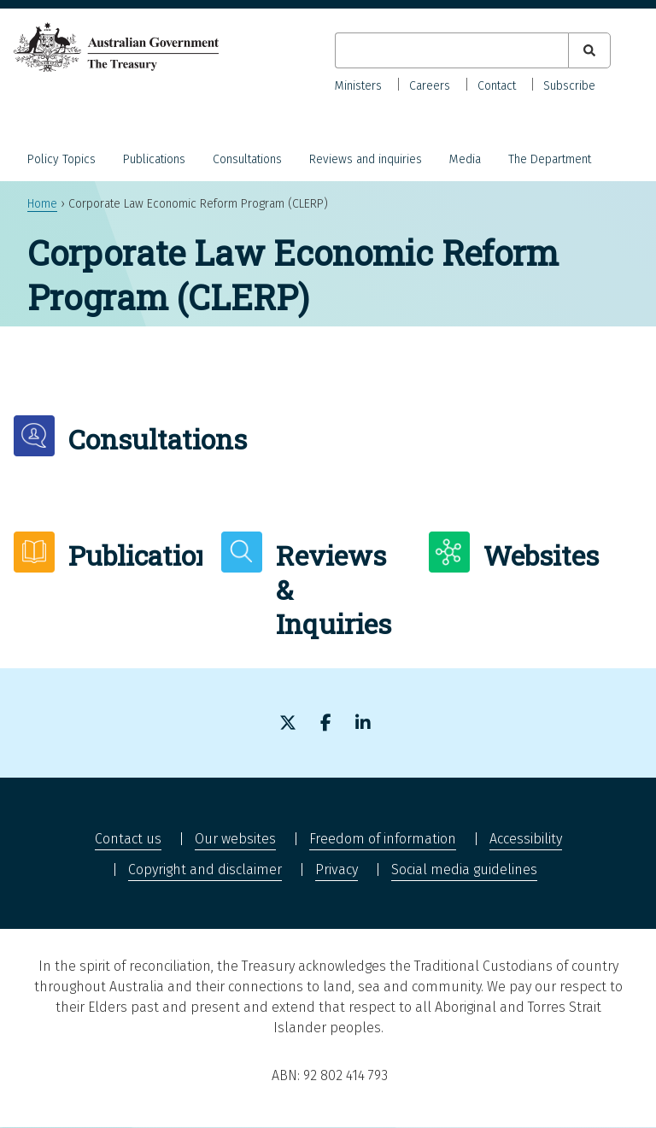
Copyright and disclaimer (205, 869)
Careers (429, 86)
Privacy (336, 869)
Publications (154, 159)
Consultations (247, 159)
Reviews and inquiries (365, 159)
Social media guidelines (464, 869)
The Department (549, 159)
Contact (496, 86)
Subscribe (569, 86)
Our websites (235, 839)
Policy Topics (61, 159)
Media (465, 159)
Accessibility (525, 839)
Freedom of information (382, 839)
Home (42, 204)
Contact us (128, 839)
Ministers (358, 86)
